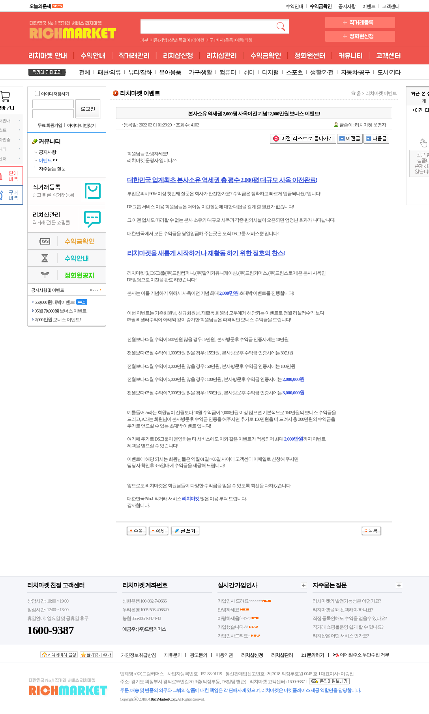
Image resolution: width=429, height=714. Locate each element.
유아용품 (170, 72)
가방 (163, 40)
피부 (144, 40)
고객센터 (390, 6)
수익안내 (294, 6)
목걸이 (184, 40)
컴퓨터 (227, 72)
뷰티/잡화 (140, 72)
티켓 (248, 40)
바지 (219, 40)
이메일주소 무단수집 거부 (364, 654)
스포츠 (294, 72)
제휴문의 (173, 655)
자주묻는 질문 (52, 168)
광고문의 (198, 655)
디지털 (270, 72)
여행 (239, 40)
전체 (84, 72)
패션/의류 (109, 72)
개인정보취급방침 (138, 655)
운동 (229, 40)
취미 (249, 72)
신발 (173, 40)
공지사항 (347, 6)
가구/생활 (200, 72)
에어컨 (198, 40)
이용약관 (224, 655)
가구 (210, 40)
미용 (153, 40)
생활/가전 (321, 72)
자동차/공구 (355, 72)
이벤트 (368, 6)
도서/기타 (389, 72)
